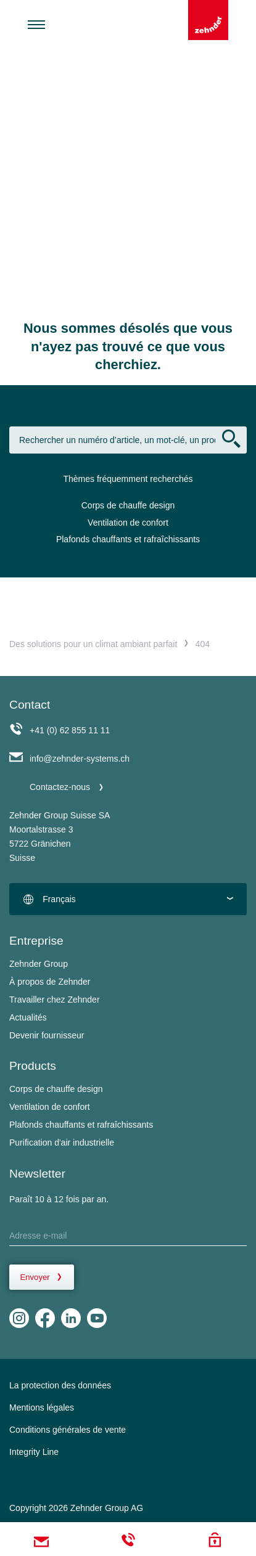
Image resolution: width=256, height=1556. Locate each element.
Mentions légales (41, 1407)
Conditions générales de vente (67, 1430)
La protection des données (60, 1385)
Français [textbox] (59, 899)
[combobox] (128, 899)
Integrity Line (34, 1452)
